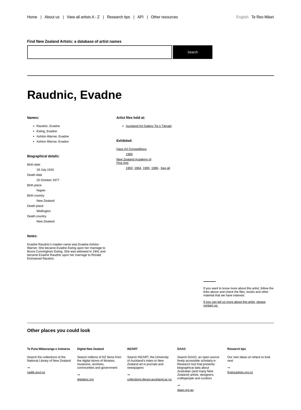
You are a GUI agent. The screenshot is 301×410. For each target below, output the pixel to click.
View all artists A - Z (83, 17)
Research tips (118, 17)
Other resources (164, 17)
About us (52, 17)
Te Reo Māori (262, 17)
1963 (129, 168)
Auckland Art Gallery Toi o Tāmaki (149, 126)
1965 (146, 168)
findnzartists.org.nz (240, 372)
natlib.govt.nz (36, 372)
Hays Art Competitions (132, 149)
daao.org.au (185, 390)
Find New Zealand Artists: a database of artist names (74, 41)
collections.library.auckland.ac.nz (149, 379)
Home (32, 17)
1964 (137, 168)
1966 (129, 154)
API (140, 17)
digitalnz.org (85, 379)
